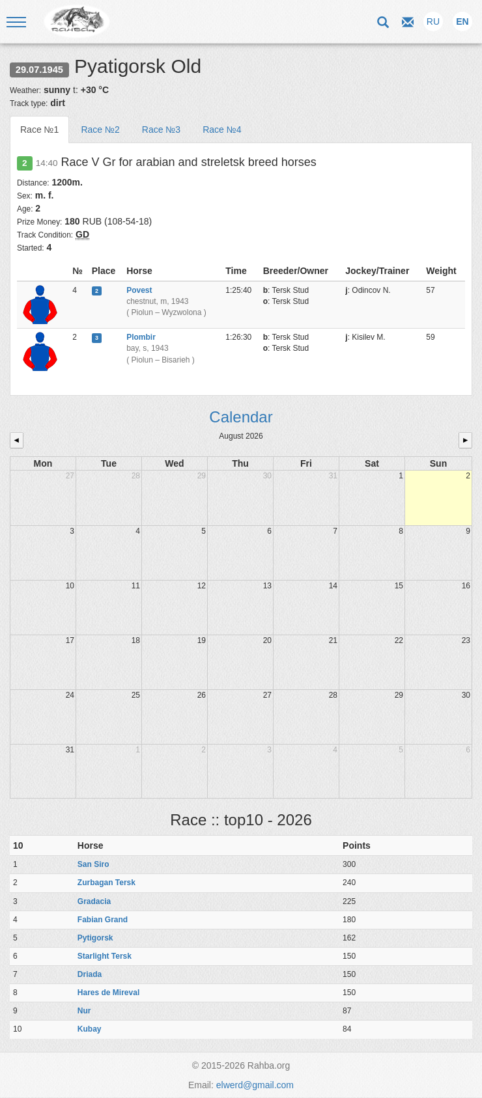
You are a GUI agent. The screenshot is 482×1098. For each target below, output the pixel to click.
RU (433, 21)
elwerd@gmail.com (255, 1085)
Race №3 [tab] (161, 129)
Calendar (240, 417)
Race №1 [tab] (39, 129)
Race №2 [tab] (100, 129)
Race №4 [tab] (222, 129)
